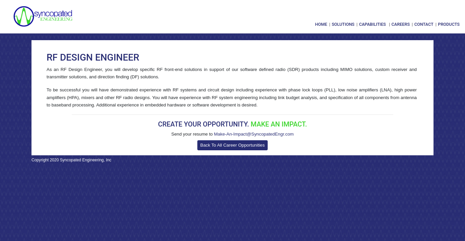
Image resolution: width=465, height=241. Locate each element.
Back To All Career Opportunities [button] (232, 145)
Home (321, 24)
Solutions (343, 24)
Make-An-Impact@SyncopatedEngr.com (254, 134)
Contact (424, 24)
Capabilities (372, 24)
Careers (401, 24)
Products (449, 24)
